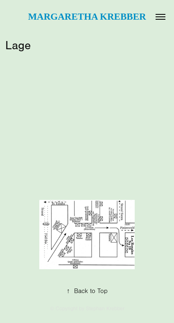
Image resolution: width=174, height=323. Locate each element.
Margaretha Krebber (87, 16)
